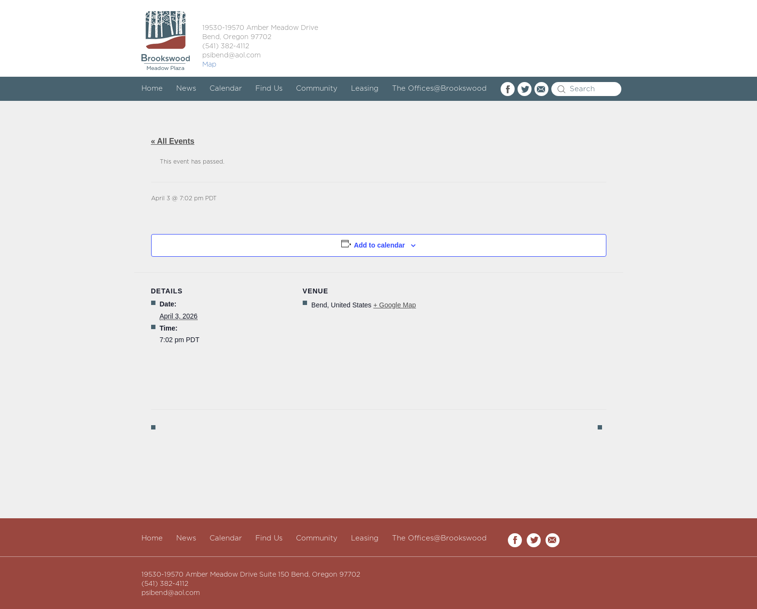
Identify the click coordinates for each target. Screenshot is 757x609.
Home (152, 88)
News (186, 88)
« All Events (173, 141)
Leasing (364, 88)
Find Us (268, 88)
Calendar (226, 88)
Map (209, 65)
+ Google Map (394, 305)
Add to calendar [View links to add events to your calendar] (379, 245)
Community (316, 88)
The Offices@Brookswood (439, 88)
